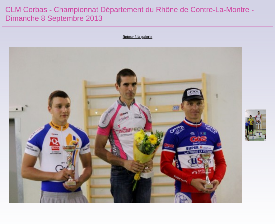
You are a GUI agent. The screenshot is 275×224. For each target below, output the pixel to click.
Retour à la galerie (137, 37)
